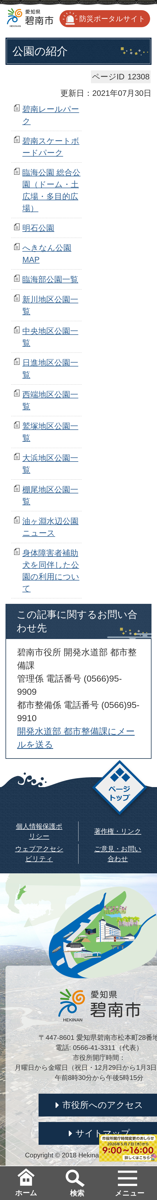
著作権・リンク (117, 831)
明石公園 (38, 228)
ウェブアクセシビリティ (39, 853)
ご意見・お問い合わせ (117, 853)
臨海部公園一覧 (50, 279)
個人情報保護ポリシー (39, 831)
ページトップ (119, 789)
